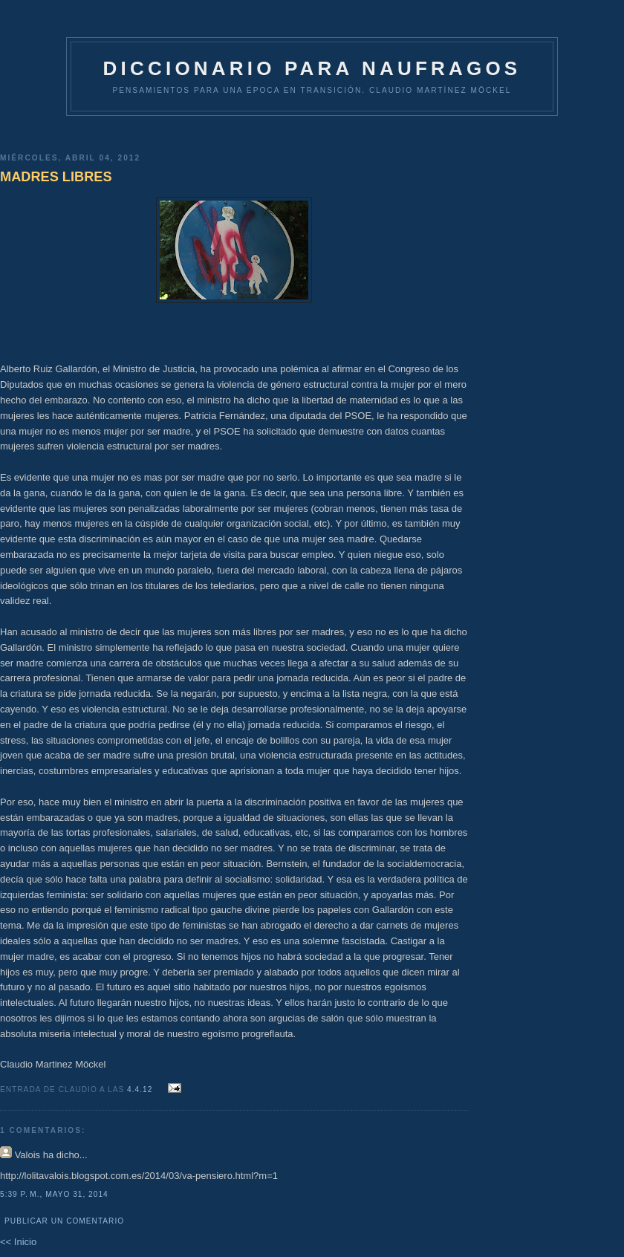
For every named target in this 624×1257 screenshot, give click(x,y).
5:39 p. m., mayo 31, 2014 (54, 1194)
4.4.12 (141, 1089)
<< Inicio (18, 1241)
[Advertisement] (234, 128)
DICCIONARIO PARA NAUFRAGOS (312, 68)
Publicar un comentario (64, 1221)
